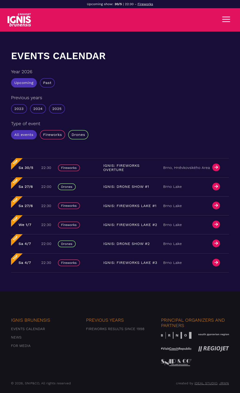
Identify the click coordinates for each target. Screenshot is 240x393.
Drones (78, 134)
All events (24, 134)
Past (47, 82)
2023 (19, 108)
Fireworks (145, 4)
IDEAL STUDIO (205, 383)
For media (21, 346)
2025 (57, 108)
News (16, 337)
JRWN (224, 383)
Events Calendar (28, 329)
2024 (38, 108)
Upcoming (24, 82)
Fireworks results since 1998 (115, 329)
